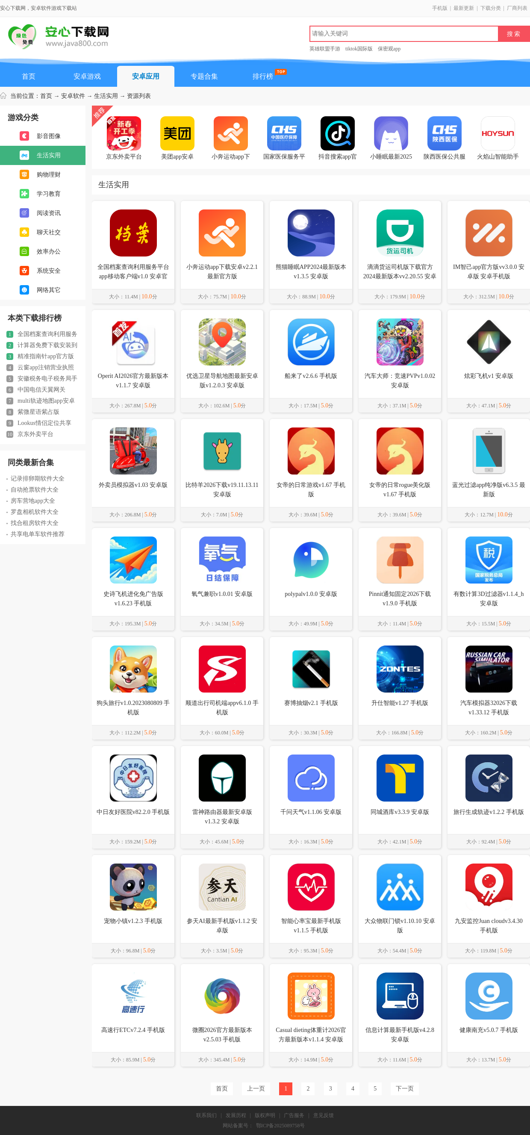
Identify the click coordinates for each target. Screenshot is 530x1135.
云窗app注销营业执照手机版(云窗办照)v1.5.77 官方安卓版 (42, 367)
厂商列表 (517, 8)
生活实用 (106, 96)
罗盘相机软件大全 (32, 512)
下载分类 (490, 8)
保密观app (389, 49)
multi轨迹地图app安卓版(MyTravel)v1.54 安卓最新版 (42, 401)
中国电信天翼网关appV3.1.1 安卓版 (35, 389)
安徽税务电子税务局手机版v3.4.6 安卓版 (41, 378)
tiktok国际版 (359, 49)
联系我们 (206, 1115)
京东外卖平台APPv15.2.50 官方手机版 (38, 434)
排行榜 (263, 76)
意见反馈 (323, 1115)
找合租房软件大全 (32, 523)
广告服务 (294, 1115)
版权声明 (265, 1115)
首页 (28, 76)
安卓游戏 (87, 76)
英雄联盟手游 (324, 49)
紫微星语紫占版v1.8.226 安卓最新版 (32, 412)
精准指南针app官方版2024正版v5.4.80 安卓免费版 (40, 356)
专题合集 (204, 76)
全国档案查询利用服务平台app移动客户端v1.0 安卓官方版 (41, 334)
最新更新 (463, 8)
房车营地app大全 (30, 501)
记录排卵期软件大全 (35, 478)
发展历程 (236, 1115)
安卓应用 (145, 76)
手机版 (440, 8)
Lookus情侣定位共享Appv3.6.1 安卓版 (38, 423)
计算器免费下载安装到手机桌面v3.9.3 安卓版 (41, 345)
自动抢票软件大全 (32, 489)
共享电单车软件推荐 (35, 534)
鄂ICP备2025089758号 (280, 1126)
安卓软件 (73, 96)
